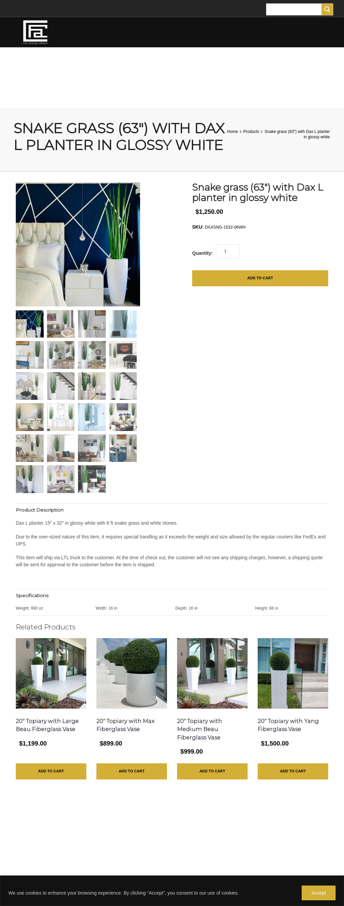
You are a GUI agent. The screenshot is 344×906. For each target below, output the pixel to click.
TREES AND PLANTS (137, 62)
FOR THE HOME (267, 62)
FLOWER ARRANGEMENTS (72, 62)
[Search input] (295, 9)
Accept (318, 893)
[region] (172, 890)
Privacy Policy (191, 847)
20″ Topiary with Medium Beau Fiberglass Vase (199, 729)
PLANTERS (185, 62)
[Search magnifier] (327, 9)
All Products (189, 868)
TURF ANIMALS (223, 62)
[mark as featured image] (30, 324)
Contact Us (188, 836)
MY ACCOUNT (36, 92)
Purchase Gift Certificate (202, 857)
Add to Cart (260, 279)
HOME (23, 62)
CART (78, 92)
